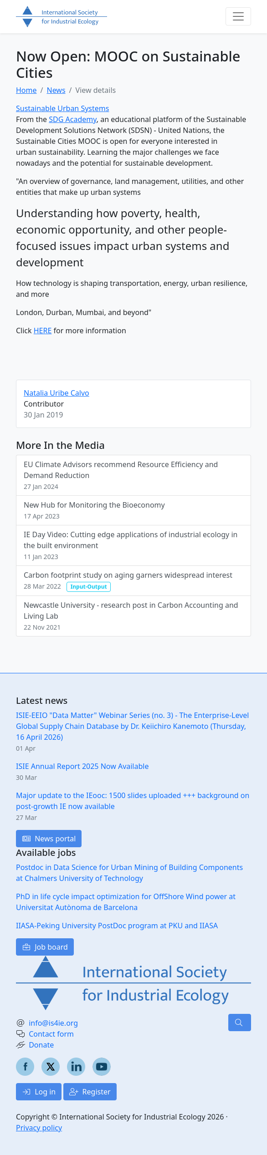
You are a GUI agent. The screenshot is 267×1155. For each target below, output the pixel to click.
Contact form (51, 1034)
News (55, 90)
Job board (45, 947)
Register (89, 1092)
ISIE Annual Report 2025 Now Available (82, 766)
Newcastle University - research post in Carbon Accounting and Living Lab (131, 615)
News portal (49, 839)
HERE (43, 331)
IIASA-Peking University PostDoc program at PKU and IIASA (117, 926)
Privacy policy (39, 1128)
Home (26, 90)
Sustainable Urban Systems (62, 108)
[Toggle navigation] (238, 16)
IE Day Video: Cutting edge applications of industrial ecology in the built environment (130, 545)
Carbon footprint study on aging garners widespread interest (128, 581)
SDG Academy (73, 119)
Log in (39, 1092)
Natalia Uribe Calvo (56, 393)
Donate (41, 1045)
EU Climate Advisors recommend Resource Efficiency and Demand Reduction (121, 475)
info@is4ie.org (53, 1023)
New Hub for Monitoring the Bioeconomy (94, 510)
